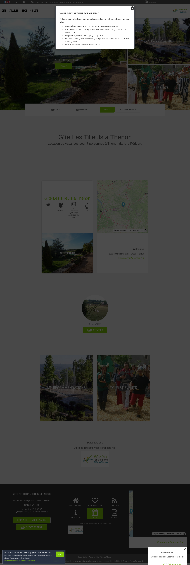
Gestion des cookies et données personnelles (20, 561)
